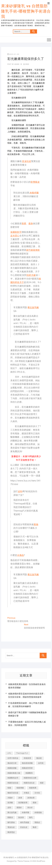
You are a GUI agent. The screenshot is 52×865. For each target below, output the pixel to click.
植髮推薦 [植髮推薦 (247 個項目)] (32, 788)
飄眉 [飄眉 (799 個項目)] (34, 827)
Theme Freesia (23, 861)
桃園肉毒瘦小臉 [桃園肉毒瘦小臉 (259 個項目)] (13, 773)
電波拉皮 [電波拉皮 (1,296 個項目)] (11, 827)
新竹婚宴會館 (33, 250)
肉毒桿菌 (34, 192)
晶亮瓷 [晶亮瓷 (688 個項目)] (41, 763)
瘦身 (30, 223)
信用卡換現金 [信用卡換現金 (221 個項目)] (12, 758)
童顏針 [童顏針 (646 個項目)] (19, 807)
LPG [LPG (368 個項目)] (9, 753)
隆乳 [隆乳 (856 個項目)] (31, 817)
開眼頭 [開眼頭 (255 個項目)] (10, 817)
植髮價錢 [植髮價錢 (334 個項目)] (20, 788)
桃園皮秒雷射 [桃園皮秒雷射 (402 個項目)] (27, 768)
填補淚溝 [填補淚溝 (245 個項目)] (27, 758)
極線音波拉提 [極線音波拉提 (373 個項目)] (12, 793)
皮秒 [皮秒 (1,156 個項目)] (9, 807)
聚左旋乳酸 (33, 307)
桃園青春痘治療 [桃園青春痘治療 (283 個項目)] (30, 778)
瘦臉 (36, 524)
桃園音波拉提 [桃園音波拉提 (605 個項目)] (12, 783)
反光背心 (14, 235)
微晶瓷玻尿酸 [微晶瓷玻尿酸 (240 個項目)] (27, 763)
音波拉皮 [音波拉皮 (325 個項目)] (23, 827)
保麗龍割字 (16, 232)
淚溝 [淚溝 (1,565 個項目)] (20, 798)
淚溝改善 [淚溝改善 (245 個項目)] (31, 798)
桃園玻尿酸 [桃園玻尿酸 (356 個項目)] (12, 768)
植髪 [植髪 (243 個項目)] (42, 783)
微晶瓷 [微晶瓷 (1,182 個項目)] (39, 758)
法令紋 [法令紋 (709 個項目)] (37, 793)
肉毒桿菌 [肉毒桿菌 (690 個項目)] (25, 812)
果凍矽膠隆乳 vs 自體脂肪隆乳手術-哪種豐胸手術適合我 (26, 11)
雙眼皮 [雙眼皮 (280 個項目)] (37, 822)
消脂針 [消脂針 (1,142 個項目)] (10, 798)
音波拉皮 (26, 161)
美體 (24, 223)
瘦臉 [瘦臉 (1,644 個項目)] (34, 803)
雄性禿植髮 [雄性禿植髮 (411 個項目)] (24, 822)
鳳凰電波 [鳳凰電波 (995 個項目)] (11, 832)
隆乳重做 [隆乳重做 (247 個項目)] (11, 822)
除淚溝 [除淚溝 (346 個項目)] (21, 817)
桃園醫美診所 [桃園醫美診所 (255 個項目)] (12, 778)
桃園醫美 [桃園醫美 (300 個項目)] (29, 773)
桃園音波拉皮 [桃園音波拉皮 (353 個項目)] (29, 783)
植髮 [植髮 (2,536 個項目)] (9, 788)
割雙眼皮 (35, 182)
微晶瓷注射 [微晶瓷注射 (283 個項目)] (12, 763)
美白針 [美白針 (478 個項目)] (30, 807)
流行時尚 (26, 64)
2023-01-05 (13, 54)
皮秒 (20, 491)
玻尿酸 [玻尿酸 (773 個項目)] (10, 803)
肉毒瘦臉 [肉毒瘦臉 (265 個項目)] (38, 812)
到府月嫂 (31, 275)
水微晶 (20, 555)
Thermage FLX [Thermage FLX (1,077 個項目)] (22, 753)
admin (16, 64)
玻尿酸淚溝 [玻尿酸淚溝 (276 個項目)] (22, 803)
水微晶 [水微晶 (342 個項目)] (26, 793)
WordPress (40, 861)
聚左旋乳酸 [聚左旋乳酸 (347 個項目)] (12, 812)
